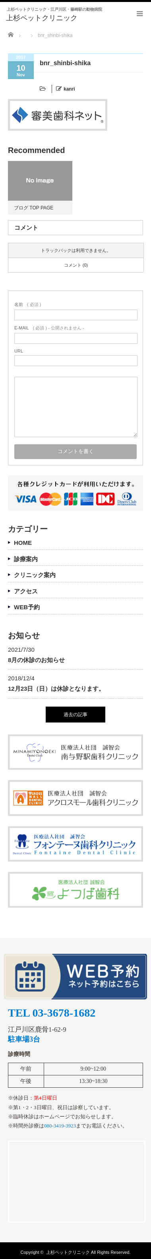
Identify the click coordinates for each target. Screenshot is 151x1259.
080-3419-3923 (60, 1126)
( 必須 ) (27, 304)
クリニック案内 (35, 574)
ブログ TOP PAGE (33, 208)
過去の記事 (75, 714)
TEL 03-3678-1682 (51, 1013)
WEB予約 (27, 607)
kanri (69, 89)
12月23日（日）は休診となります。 (56, 688)
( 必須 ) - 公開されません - (49, 327)
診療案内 (26, 559)
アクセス (26, 591)
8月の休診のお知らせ (36, 660)
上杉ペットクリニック (68, 1252)
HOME (23, 542)
